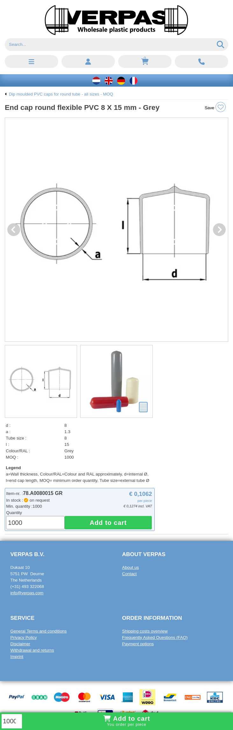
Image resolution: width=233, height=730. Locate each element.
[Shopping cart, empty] (145, 61)
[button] (31, 61)
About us (130, 567)
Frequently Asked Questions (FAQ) (155, 637)
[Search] (109, 44)
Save (215, 107)
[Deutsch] (121, 80)
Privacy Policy (24, 637)
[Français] (134, 80)
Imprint (17, 656)
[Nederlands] (96, 80)
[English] (109, 80)
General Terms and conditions (39, 631)
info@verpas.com (27, 592)
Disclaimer (20, 643)
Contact (129, 573)
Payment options (138, 643)
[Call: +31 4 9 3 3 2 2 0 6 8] (201, 61)
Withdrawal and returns (32, 650)
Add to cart (108, 522)
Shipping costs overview (145, 631)
